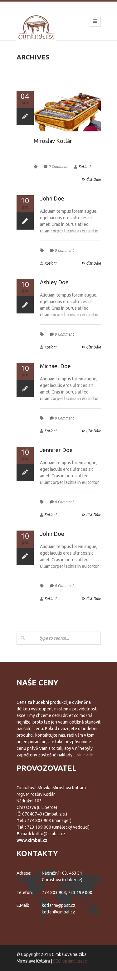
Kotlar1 (84, 167)
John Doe (52, 198)
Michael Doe (55, 366)
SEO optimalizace (70, 960)
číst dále (91, 179)
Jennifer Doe (56, 450)
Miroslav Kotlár (53, 141)
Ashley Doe (54, 282)
